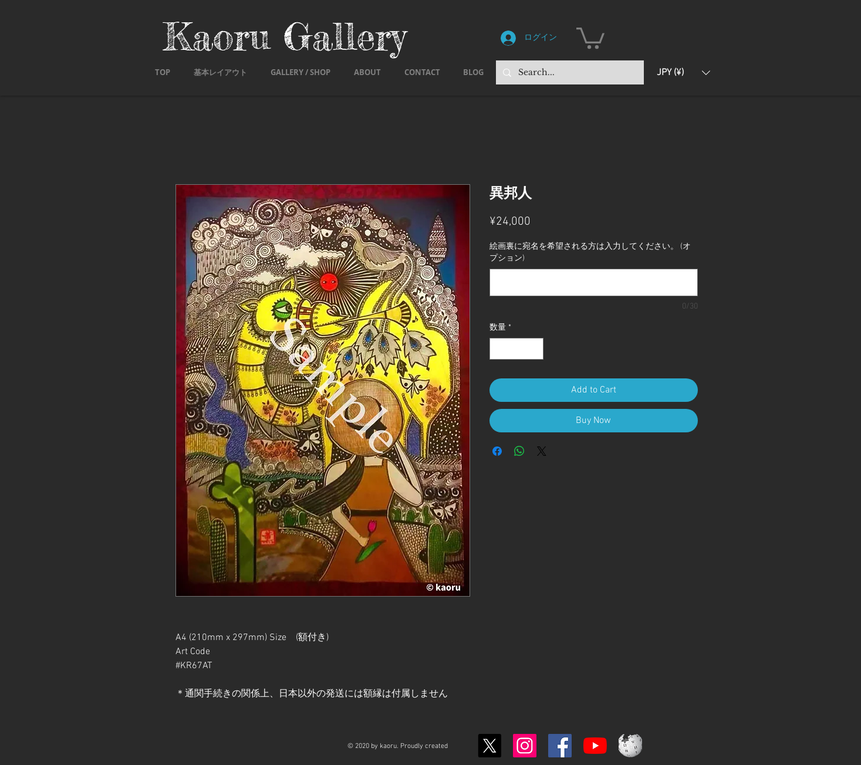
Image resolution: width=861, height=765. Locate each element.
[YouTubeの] (595, 745)
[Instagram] (524, 745)
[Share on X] (542, 451)
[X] (489, 745)
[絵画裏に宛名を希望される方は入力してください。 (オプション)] (593, 282)
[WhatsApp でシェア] (519, 451)
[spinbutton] (516, 349)
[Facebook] (560, 745)
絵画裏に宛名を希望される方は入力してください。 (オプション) (590, 252)
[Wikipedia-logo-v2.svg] (630, 745)
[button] (590, 37)
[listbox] (683, 72)
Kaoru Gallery (284, 36)
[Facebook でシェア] (497, 451)
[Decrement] (498, 349)
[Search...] (568, 72)
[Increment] (534, 349)
